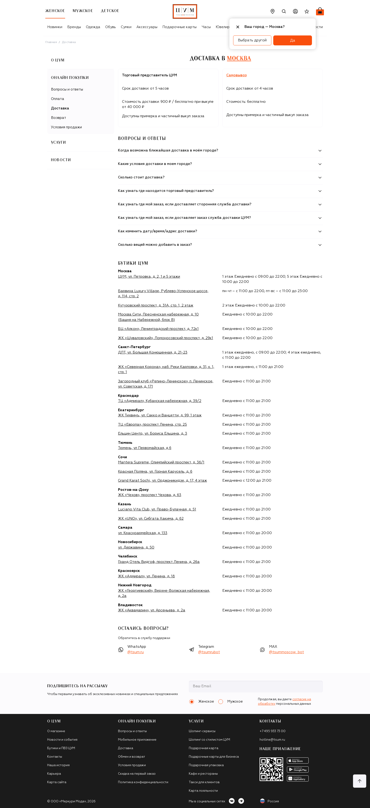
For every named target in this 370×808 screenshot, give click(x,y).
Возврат (58, 118)
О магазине (56, 731)
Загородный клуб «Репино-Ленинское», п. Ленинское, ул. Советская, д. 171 (165, 384)
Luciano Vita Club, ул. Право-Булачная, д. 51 (157, 509)
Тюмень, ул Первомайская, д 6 (144, 448)
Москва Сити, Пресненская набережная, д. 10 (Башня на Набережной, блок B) (158, 317)
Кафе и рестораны (203, 773)
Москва (239, 58)
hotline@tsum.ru (272, 739)
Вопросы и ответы (67, 89)
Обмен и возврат (131, 756)
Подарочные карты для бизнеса (214, 756)
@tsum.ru (135, 652)
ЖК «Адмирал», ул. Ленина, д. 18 (146, 576)
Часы (206, 27)
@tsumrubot (209, 652)
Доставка (60, 108)
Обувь (110, 27)
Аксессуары (146, 27)
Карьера (54, 773)
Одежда (93, 27)
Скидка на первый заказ (137, 773)
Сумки (126, 27)
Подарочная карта (203, 748)
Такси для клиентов (204, 782)
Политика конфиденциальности (143, 782)
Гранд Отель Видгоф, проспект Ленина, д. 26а (159, 562)
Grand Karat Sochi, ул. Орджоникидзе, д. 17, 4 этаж (162, 480)
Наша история (58, 765)
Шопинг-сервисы (202, 731)
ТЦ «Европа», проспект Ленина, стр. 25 (152, 424)
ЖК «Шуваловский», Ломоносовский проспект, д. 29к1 (165, 338)
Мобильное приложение (137, 739)
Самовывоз (236, 75)
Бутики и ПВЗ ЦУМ (61, 748)
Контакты (54, 756)
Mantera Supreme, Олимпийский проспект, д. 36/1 (161, 462)
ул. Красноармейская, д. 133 (142, 533)
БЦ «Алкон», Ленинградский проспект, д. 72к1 (158, 329)
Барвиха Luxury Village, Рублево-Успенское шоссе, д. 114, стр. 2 (163, 293)
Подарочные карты (179, 27)
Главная (51, 42)
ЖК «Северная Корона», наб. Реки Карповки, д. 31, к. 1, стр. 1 (166, 369)
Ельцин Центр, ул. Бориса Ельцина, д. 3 (152, 433)
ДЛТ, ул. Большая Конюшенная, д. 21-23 (152, 352)
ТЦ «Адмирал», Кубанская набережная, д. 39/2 (159, 401)
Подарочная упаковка (206, 765)
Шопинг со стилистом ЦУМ (209, 739)
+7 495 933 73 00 (273, 731)
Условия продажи (66, 127)
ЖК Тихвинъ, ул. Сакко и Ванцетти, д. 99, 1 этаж (160, 415)
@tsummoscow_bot (286, 652)
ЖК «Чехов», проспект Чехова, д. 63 (149, 495)
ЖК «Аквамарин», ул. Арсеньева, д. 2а (151, 610)
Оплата (57, 99)
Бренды (74, 27)
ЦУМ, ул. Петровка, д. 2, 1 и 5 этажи (149, 276)
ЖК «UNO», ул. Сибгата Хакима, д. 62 (151, 518)
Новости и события (62, 739)
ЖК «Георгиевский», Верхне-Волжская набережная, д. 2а (164, 593)
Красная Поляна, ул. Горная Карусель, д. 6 (155, 471)
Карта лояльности (203, 790)
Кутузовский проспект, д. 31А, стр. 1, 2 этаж (155, 305)
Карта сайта (56, 782)
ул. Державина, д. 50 (136, 547)
